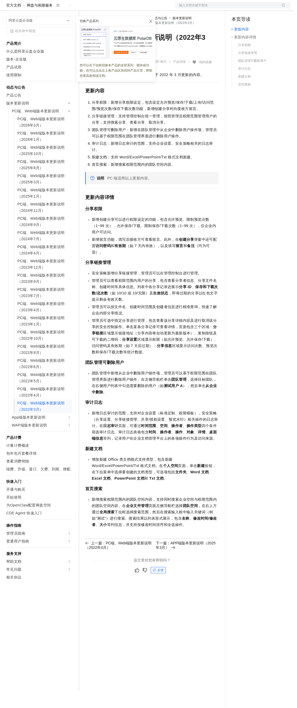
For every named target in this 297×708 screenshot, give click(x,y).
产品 (68, 8)
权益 (101, 8)
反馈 (158, 587)
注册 (262, 8)
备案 (237, 8)
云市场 (128, 8)
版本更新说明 (182, 35)
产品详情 (179, 79)
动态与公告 (159, 35)
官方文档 (13, 22)
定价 (113, 8)
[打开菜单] (8, 8)
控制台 (250, 8)
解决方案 (84, 8)
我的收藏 (205, 79)
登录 (282, 8)
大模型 (53, 8)
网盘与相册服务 (40, 22)
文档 (226, 8)
